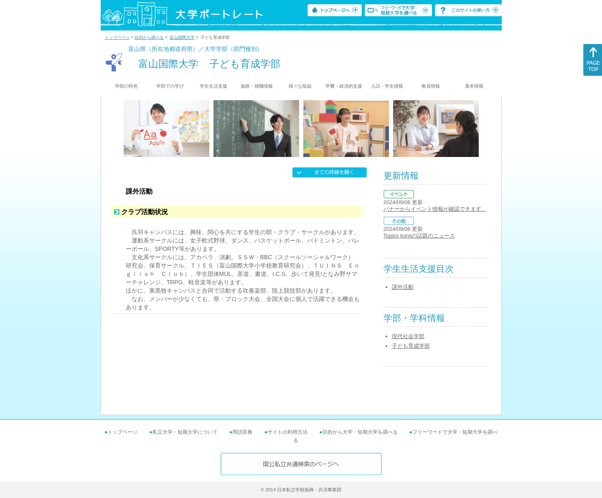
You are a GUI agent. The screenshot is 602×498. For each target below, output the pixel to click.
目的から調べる (149, 37)
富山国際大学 (182, 37)
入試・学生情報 (387, 85)
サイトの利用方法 (287, 432)
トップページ (117, 37)
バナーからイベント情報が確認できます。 (435, 209)
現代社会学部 (408, 336)
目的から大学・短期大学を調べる (360, 432)
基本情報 (474, 85)
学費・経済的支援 (343, 85)
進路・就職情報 (257, 85)
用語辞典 (242, 432)
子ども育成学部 (411, 346)
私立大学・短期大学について (185, 432)
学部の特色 (126, 85)
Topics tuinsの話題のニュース (419, 236)
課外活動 (403, 287)
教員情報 (431, 85)
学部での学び (170, 85)
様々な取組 (300, 85)
